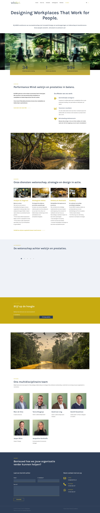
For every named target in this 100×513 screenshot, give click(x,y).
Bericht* (36, 490)
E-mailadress (26, 316)
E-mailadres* (48, 479)
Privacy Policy (66, 508)
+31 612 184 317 (71, 485)
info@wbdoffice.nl (72, 480)
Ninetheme (27, 508)
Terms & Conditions (74, 508)
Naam (25, 479)
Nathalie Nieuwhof (27, 510)
